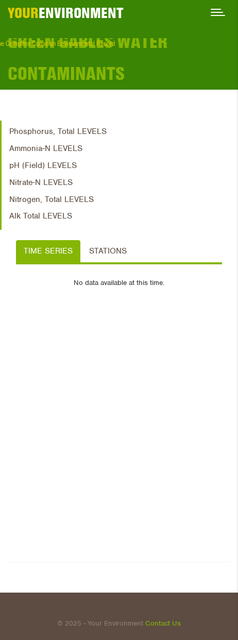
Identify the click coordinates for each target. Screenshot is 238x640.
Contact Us (163, 623)
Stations (108, 251)
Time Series (48, 251)
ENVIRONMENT (66, 13)
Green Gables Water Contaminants (88, 57)
